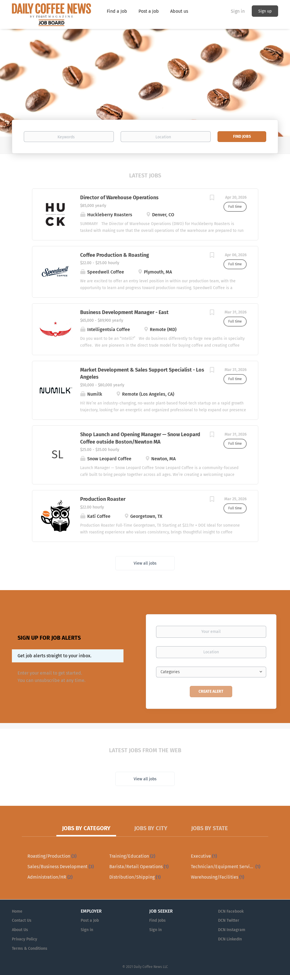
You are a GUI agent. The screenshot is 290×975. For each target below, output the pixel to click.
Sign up (265, 11)
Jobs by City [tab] (150, 828)
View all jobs (145, 563)
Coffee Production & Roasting (114, 255)
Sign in (238, 11)
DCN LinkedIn (230, 939)
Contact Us (21, 920)
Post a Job (90, 920)
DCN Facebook (231, 911)
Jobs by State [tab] (209, 828)
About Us (20, 929)
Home (17, 911)
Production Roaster (102, 499)
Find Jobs (242, 136)
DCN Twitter (228, 920)
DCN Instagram (231, 929)
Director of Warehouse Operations (119, 197)
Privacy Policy (24, 939)
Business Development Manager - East (124, 312)
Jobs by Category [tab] (86, 828)
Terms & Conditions (29, 948)
